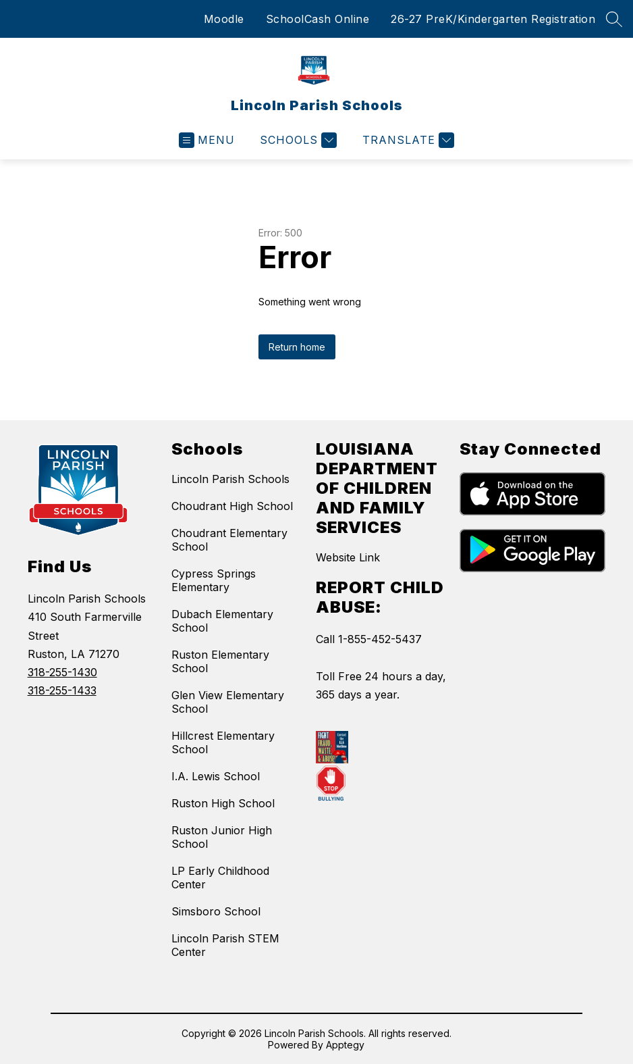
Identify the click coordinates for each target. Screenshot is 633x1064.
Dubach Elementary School (222, 620)
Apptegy (345, 1044)
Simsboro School (215, 911)
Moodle (224, 19)
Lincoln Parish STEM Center (225, 945)
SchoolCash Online (318, 19)
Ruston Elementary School (220, 661)
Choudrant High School (232, 506)
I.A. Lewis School (215, 776)
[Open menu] (207, 140)
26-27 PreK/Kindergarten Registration (493, 19)
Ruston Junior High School (221, 837)
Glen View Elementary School (227, 701)
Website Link (348, 557)
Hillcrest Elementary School (223, 742)
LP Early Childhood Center (220, 877)
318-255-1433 (62, 690)
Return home (297, 347)
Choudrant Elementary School (229, 539)
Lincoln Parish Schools (230, 479)
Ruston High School (223, 803)
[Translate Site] (406, 140)
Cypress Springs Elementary (213, 580)
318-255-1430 (62, 672)
